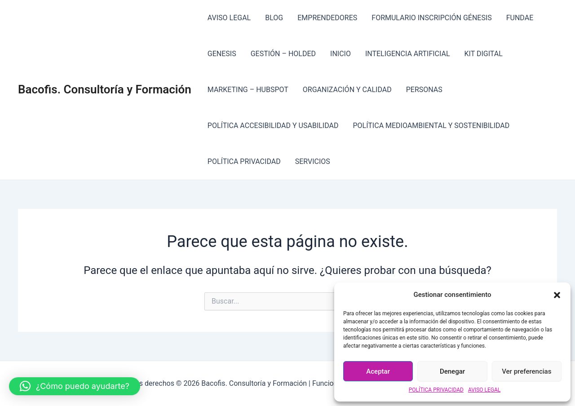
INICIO (340, 53)
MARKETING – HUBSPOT (248, 89)
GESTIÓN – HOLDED (283, 53)
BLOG (274, 17)
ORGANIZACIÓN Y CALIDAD (347, 89)
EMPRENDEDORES (327, 17)
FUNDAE (520, 17)
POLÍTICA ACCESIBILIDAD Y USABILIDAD (273, 125)
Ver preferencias (526, 371)
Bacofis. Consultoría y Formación (104, 89)
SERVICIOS (312, 161)
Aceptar (378, 371)
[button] (557, 295)
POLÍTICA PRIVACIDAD (436, 390)
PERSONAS (424, 89)
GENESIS (222, 53)
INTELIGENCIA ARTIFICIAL (407, 53)
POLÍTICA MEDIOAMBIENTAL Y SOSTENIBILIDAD (431, 125)
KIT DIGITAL (483, 53)
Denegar (452, 371)
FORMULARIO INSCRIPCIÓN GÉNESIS (431, 17)
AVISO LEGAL (484, 390)
